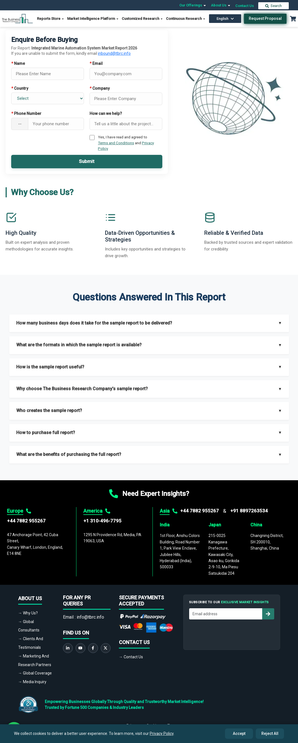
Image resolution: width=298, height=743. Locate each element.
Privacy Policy (161, 733)
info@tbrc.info (90, 617)
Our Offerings (193, 5)
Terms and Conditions (116, 143)
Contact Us (244, 6)
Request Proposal (265, 18)
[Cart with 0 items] (293, 19)
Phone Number (26, 113)
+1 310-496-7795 (102, 521)
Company (100, 88)
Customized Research (142, 18)
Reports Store (50, 18)
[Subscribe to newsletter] (268, 613)
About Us (221, 5)
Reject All (269, 733)
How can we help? (106, 113)
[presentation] (231, 633)
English (225, 18)
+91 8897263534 (249, 511)
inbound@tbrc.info (114, 53)
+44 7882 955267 (26, 521)
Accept (239, 733)
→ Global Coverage (35, 673)
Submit (86, 161)
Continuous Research (186, 18)
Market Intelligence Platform (93, 18)
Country (19, 88)
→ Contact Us (131, 657)
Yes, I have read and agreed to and (126, 143)
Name (18, 63)
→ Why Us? (28, 613)
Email (96, 63)
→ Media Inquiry (32, 682)
